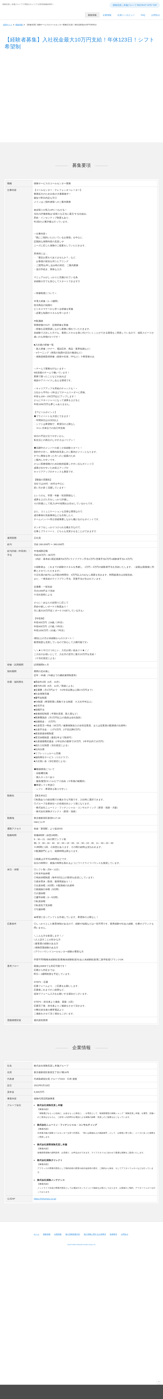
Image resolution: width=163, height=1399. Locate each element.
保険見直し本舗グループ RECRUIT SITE (30, 17)
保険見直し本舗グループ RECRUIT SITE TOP (135, 5)
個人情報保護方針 (72, 1234)
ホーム (36, 1234)
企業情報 (58, 1234)
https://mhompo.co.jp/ (45, 1198)
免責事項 (113, 1234)
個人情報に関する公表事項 (95, 1234)
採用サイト (7, 25)
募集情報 (19, 25)
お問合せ (124, 1234)
